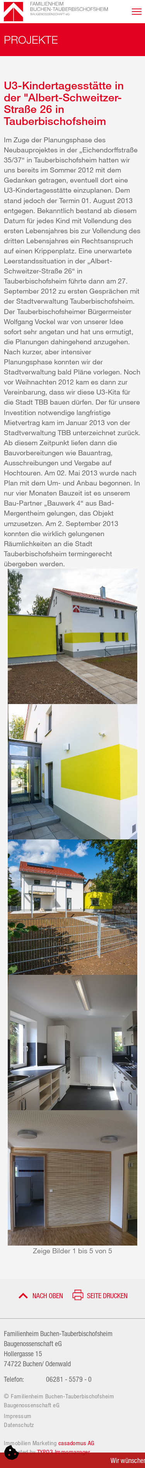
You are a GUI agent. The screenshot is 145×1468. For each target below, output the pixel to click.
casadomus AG (76, 1442)
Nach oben (47, 1295)
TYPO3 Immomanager (63, 1451)
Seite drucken (107, 1295)
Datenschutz (19, 1424)
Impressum (18, 1415)
